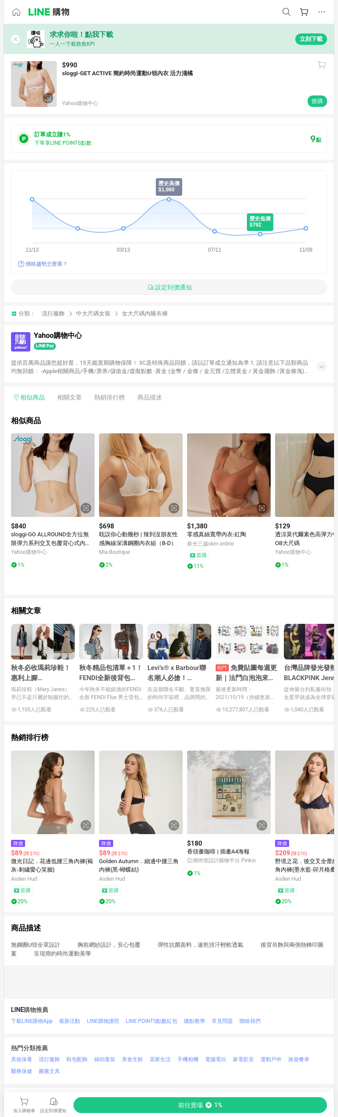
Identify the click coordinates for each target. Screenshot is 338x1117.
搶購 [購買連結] (317, 101)
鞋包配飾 (77, 1059)
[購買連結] (200, 1105)
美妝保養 (21, 1059)
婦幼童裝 (104, 1059)
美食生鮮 (132, 1059)
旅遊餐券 (298, 1059)
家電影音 (243, 1059)
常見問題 (222, 1021)
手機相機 (187, 1059)
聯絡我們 (250, 1021)
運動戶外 (271, 1059)
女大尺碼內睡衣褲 (145, 313)
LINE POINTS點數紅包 (152, 1021)
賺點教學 (194, 1021)
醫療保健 (21, 1071)
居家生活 (160, 1059)
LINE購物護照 (103, 1021)
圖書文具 (49, 1071)
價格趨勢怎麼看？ (47, 264)
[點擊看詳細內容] (53, 475)
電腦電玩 (215, 1059)
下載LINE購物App (31, 1021)
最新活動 (69, 1021)
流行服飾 (53, 313)
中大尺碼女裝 (93, 313)
